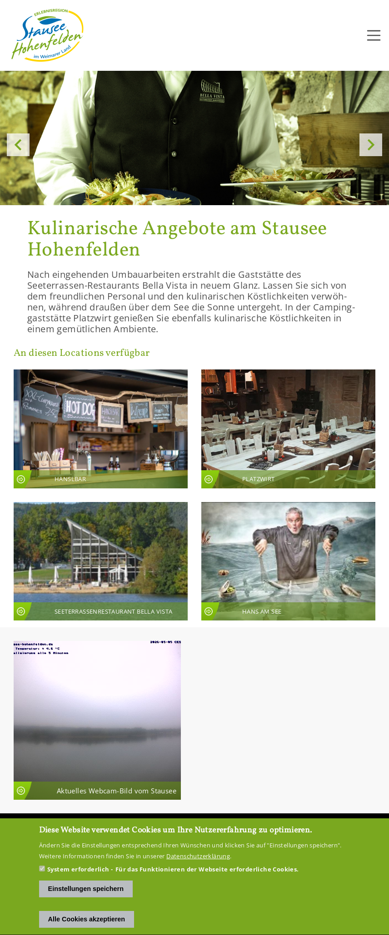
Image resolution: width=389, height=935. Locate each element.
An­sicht (101, 428)
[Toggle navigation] (374, 35)
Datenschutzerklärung (198, 868)
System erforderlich (78, 881)
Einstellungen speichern (86, 901)
